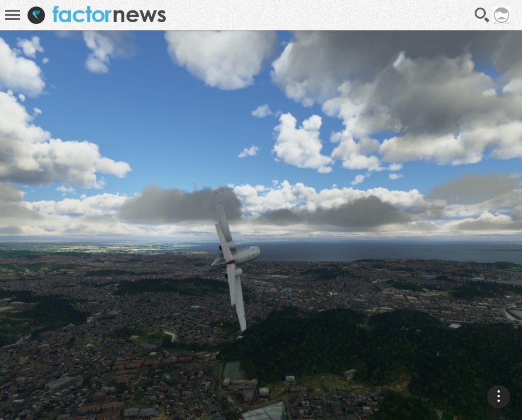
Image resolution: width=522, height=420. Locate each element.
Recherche (482, 15)
